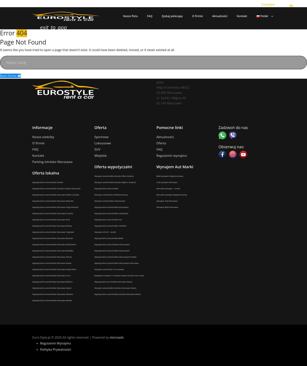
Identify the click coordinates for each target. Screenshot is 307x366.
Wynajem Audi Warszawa (167, 201)
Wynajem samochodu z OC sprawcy (109, 269)
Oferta (161, 143)
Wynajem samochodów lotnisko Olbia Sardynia (114, 176)
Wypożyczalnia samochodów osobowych (111, 213)
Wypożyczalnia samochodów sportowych (111, 207)
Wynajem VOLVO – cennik (105, 232)
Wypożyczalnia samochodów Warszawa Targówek (53, 232)
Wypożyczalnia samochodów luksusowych (112, 244)
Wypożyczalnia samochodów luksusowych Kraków (115, 257)
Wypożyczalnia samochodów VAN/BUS (110, 226)
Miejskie (100, 155)
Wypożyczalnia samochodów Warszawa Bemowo (52, 238)
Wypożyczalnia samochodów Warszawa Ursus (51, 275)
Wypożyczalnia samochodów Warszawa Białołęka (53, 250)
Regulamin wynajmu (172, 155)
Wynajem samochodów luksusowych (109, 201)
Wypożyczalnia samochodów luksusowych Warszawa (116, 263)
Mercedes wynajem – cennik (168, 188)
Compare (268, 4)
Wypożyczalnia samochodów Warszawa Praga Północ (54, 269)
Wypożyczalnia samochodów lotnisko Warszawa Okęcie (117, 294)
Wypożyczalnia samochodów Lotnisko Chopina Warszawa (56, 188)
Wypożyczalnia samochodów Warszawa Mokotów (53, 201)
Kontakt (38, 155)
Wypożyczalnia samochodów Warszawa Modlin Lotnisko (55, 194)
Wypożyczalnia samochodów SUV (108, 219)
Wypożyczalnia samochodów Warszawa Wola (51, 219)
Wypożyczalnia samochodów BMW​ (108, 238)
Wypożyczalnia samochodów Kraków (47, 182)
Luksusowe (102, 143)
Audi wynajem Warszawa (167, 182)
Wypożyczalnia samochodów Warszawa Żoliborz (52, 282)
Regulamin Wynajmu (55, 343)
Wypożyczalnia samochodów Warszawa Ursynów (52, 213)
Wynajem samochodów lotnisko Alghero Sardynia (115, 182)
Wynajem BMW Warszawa (167, 207)
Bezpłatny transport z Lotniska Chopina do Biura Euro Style (119, 275)
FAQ (35, 149)
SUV (97, 149)
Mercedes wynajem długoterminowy (172, 194)
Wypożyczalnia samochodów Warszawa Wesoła (52, 300)
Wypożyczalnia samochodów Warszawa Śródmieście (54, 244)
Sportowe (101, 137)
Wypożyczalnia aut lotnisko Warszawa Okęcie (113, 282)
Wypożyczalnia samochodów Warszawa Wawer (52, 263)
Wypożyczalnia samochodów (106, 188)
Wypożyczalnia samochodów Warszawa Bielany (52, 226)
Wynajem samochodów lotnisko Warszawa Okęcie (115, 288)
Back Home (10, 76)
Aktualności (165, 137)
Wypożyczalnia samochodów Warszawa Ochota (52, 257)
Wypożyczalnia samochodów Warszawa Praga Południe (55, 207)
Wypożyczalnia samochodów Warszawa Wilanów (52, 294)
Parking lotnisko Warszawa (52, 162)
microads (117, 337)
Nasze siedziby (43, 137)
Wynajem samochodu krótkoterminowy (111, 194)
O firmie (38, 143)
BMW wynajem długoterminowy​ (170, 176)
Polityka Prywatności (55, 349)
